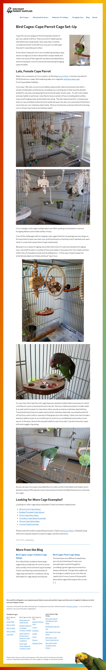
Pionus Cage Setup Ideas (29, 521)
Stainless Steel (37, 643)
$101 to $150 (11, 625)
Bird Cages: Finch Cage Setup (66, 554)
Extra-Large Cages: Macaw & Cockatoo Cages (24, 646)
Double (34, 634)
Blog (88, 17)
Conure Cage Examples (29, 524)
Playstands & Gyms (41, 17)
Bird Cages (25, 17)
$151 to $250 (11, 628)
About (94, 17)
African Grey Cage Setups (30, 509)
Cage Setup (29, 540)
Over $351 (10, 634)
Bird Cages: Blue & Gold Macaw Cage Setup (51, 621)
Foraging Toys (77, 17)
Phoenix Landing (72, 606)
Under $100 (10, 622)
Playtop (34, 640)
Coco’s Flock (63, 76)
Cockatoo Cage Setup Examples (32, 518)
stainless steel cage (72, 79)
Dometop (35, 630)
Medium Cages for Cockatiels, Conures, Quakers (25, 628)
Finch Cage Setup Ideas (29, 515)
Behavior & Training (60, 17)
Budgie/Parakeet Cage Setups (31, 512)
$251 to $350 (11, 631)
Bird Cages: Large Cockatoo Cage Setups (51, 645)
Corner (34, 627)
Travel (34, 637)
